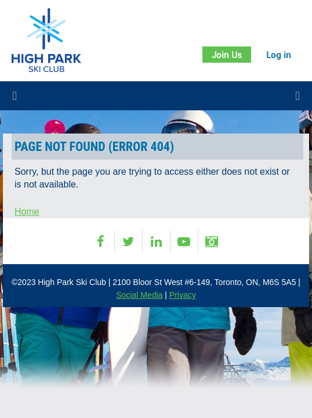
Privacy (182, 295)
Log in (278, 54)
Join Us (227, 54)
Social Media (139, 295)
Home (26, 212)
